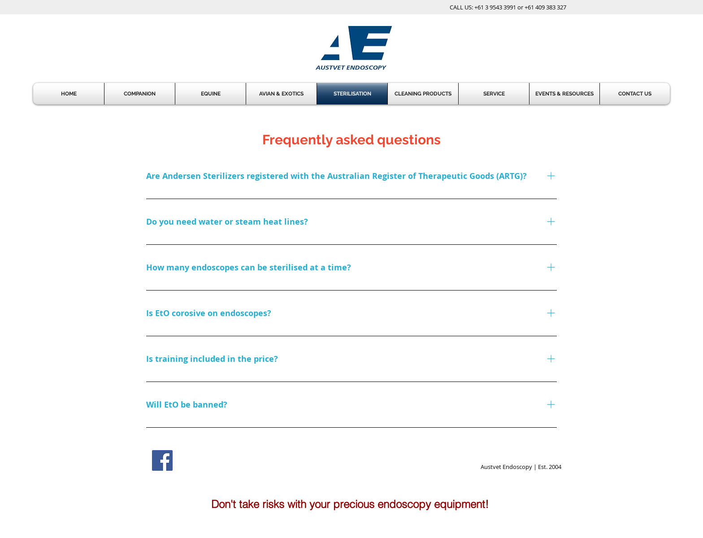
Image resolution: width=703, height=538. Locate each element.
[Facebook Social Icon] (162, 460)
